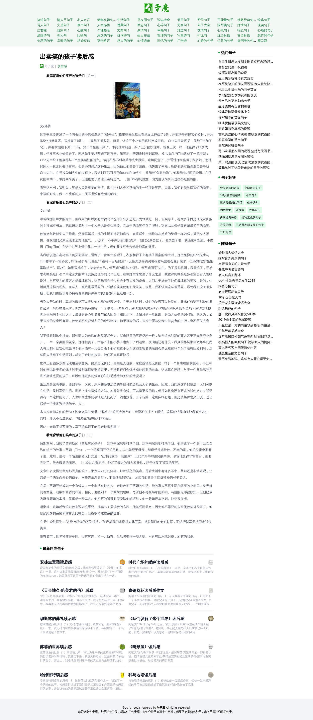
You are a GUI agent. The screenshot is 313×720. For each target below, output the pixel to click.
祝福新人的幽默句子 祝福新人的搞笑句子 (247, 342)
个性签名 (103, 30)
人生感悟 (103, 25)
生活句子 (123, 20)
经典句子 (264, 20)
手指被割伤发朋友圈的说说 (237, 95)
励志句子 (143, 25)
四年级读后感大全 (231, 331)
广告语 (182, 40)
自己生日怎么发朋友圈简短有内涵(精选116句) (250, 61)
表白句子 (83, 25)
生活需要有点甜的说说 (234, 106)
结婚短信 (83, 40)
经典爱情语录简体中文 (234, 112)
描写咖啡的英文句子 (232, 117)
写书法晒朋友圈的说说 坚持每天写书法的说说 (250, 151)
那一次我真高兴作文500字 (237, 314)
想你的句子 (265, 35)
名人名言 (83, 20)
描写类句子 (225, 25)
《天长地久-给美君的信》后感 (66, 590)
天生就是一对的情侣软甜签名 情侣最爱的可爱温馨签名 (257, 325)
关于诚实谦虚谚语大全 (234, 303)
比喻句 (82, 35)
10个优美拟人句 (229, 297)
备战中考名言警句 (231, 269)
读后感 (62, 66)
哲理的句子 (165, 35)
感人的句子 (125, 40)
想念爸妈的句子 (229, 308)
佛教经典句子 (247, 20)
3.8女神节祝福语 (230, 195)
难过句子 (183, 30)
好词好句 (123, 35)
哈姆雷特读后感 (54, 674)
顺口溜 (262, 40)
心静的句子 (205, 40)
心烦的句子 (265, 30)
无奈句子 (183, 25)
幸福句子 (163, 30)
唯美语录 (225, 225)
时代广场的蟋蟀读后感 (148, 562)
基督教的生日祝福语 (232, 67)
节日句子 (183, 20)
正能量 (240, 210)
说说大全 (163, 20)
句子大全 (203, 25)
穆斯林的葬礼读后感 (58, 618)
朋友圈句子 (145, 20)
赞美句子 (203, 20)
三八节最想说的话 (231, 202)
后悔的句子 (65, 40)
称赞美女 (225, 210)
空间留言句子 (252, 188)
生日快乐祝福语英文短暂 (236, 78)
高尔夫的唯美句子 (231, 145)
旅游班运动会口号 (231, 291)
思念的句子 (105, 35)
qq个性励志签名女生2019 (236, 280)
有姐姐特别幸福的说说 (234, 128)
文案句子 (123, 30)
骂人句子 (43, 25)
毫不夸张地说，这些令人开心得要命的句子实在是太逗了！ (259, 359)
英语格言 (103, 40)
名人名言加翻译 (229, 275)
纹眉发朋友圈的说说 (232, 72)
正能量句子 (225, 20)
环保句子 (251, 195)
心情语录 (143, 40)
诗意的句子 (225, 40)
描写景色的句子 (251, 217)
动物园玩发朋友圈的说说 (236, 156)
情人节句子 (65, 20)
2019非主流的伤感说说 (234, 319)
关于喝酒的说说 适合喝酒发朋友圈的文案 (247, 162)
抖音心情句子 (228, 286)
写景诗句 (183, 35)
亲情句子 (143, 30)
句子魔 (49, 66)
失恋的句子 (45, 40)
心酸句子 (83, 30)
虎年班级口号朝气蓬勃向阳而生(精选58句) (248, 336)
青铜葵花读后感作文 (146, 590)
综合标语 (223, 35)
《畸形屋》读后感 (144, 646)
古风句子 (254, 210)
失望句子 (63, 25)
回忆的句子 (165, 40)
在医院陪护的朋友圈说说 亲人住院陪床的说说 (250, 84)
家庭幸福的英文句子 (232, 140)
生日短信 (143, 35)
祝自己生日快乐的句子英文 (237, 89)
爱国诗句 (43, 35)
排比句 (202, 35)
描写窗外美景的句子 (232, 258)
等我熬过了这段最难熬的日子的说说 (243, 167)
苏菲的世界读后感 (56, 646)
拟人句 (62, 35)
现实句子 (264, 25)
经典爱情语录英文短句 (234, 123)
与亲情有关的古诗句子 (234, 263)
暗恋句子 (243, 30)
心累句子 (223, 30)
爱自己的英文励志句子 (234, 100)
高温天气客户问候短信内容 (237, 347)
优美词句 (252, 202)
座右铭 (42, 30)
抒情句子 (243, 25)
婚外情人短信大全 (231, 252)
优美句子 (123, 25)
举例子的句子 (247, 40)
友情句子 (203, 30)
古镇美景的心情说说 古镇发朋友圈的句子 (247, 134)
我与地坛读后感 (142, 674)
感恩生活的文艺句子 (232, 353)
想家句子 (63, 30)
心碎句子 (163, 25)
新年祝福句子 (106, 20)
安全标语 (243, 35)
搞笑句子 (43, 20)
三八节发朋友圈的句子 (250, 225)
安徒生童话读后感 (56, 562)
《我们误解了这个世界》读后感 (156, 618)
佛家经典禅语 (228, 217)
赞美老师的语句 (230, 188)
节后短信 (225, 232)
